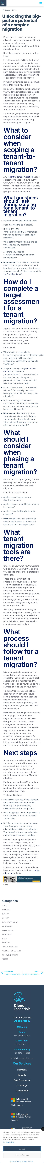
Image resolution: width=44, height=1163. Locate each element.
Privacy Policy (8, 1142)
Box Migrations (14, 274)
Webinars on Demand (11, 951)
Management (8, 930)
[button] (41, 3)
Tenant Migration (10, 947)
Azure (4, 906)
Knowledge (7, 926)
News (4, 939)
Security (6, 943)
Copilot (5, 918)
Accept (22, 1149)
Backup (5, 914)
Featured (6, 910)
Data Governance (10, 922)
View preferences (22, 1155)
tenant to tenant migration (20, 177)
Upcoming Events (10, 955)
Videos (5, 959)
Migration (6, 934)
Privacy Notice (15, 1161)
